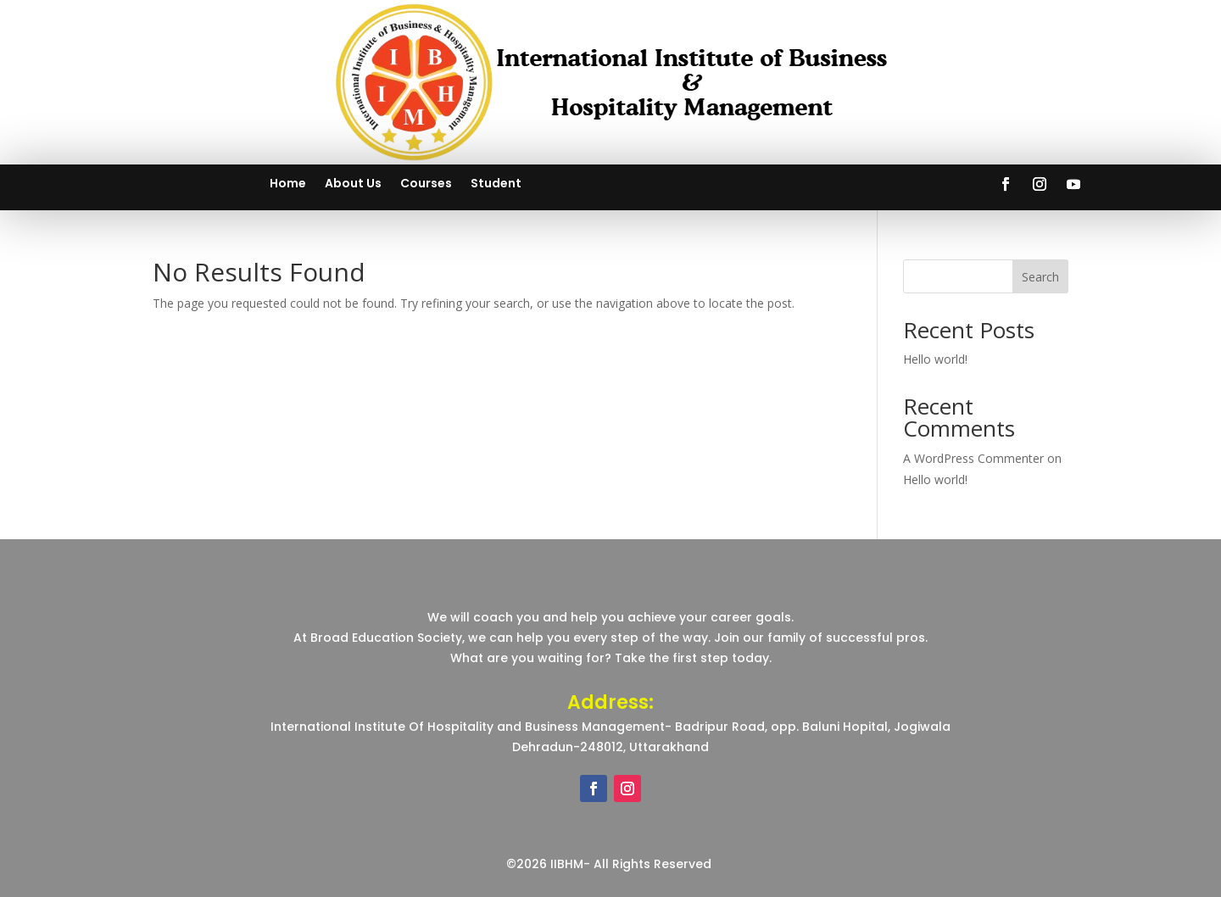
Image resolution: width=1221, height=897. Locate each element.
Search (1040, 277)
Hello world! (935, 359)
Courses (426, 184)
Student (496, 184)
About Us (353, 184)
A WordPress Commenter (973, 458)
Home (288, 184)
